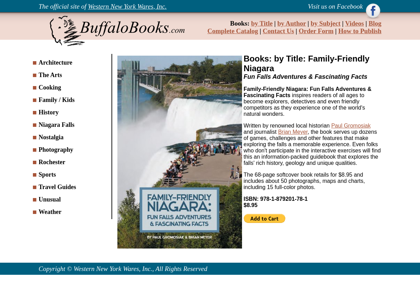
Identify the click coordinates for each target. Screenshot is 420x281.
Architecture (55, 62)
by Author (291, 23)
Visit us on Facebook (336, 6)
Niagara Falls (57, 124)
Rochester (52, 162)
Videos (354, 23)
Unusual (50, 199)
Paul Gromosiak (351, 126)
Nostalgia (51, 137)
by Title (261, 23)
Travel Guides (57, 187)
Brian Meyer (292, 132)
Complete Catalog (232, 31)
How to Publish (360, 31)
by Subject (325, 23)
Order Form (316, 31)
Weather (50, 211)
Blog (375, 23)
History (49, 112)
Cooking (50, 87)
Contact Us (278, 31)
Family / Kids (57, 99)
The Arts (50, 75)
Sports (47, 174)
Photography (56, 149)
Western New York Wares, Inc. (127, 6)
